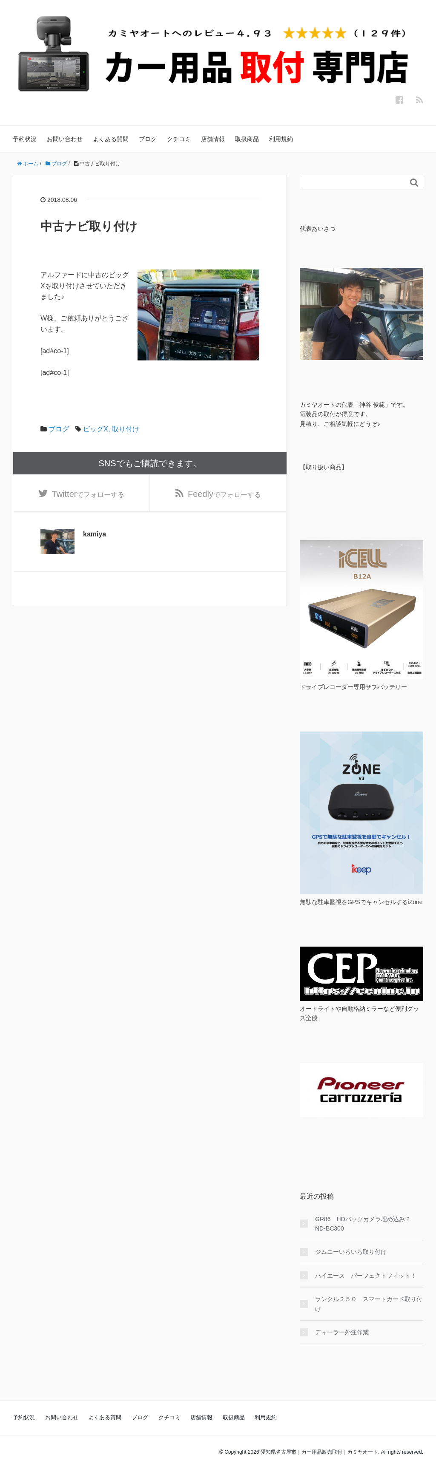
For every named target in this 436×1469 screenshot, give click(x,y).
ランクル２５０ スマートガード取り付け (368, 1304)
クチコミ (179, 139)
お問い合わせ (65, 139)
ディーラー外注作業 (342, 1332)
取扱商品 (247, 139)
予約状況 (25, 139)
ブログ (148, 139)
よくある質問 (111, 139)
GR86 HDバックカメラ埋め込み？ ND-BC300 (366, 1224)
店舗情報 (213, 139)
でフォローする (88, 494)
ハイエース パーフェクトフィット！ (365, 1275)
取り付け (125, 429)
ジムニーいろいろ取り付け (351, 1251)
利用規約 (281, 139)
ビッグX (95, 429)
